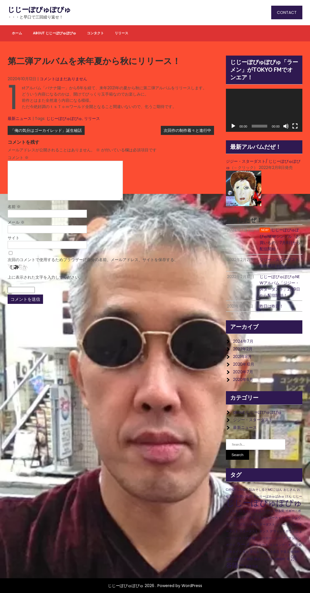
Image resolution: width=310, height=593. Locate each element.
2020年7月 (243, 372)
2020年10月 (243, 364)
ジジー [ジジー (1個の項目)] (280, 524)
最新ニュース (19, 118)
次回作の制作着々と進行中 (187, 130)
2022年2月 (243, 349)
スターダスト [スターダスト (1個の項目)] (249, 531)
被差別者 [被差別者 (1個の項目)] (252, 566)
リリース (121, 33)
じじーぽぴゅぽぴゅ (39, 10)
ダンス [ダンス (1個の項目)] (264, 531)
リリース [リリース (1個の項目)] (262, 545)
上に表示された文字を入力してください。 (45, 277)
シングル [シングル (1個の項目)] (239, 524)
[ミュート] (286, 126)
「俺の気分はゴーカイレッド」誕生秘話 (46, 130)
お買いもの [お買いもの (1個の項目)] (244, 496)
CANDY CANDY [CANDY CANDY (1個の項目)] (237, 490)
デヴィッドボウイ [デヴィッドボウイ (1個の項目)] (282, 531)
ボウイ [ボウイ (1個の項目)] (230, 545)
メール (16, 222)
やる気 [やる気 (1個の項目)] (279, 511)
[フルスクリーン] (295, 126)
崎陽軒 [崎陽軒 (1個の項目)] (295, 552)
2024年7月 (243, 341)
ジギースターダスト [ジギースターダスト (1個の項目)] (261, 524)
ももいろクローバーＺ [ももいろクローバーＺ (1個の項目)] (258, 511)
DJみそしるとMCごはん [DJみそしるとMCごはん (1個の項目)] (265, 490)
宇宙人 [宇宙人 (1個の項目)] (285, 552)
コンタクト (95, 33)
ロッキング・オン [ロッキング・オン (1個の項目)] (281, 545)
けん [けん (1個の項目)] (288, 496)
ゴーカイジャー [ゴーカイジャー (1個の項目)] (279, 518)
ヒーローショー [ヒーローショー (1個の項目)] (270, 538)
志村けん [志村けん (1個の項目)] (239, 559)
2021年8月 (242, 356)
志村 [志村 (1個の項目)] (229, 559)
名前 (14, 206)
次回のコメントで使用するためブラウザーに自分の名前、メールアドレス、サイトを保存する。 (93, 259)
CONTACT (287, 12)
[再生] (233, 126)
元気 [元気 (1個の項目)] (298, 545)
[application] (264, 110)
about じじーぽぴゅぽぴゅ (54, 33)
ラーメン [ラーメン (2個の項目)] (245, 544)
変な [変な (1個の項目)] (246, 552)
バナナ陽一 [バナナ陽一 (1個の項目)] (250, 538)
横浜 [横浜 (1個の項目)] (250, 559)
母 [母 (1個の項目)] (288, 559)
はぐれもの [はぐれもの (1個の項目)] (233, 511)
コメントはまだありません (63, 79)
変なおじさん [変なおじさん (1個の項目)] (259, 552)
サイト (14, 238)
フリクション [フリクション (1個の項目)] (291, 538)
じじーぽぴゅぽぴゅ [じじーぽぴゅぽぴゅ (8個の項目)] (264, 503)
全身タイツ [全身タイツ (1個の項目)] (233, 552)
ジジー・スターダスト (253, 420)
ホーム (17, 33)
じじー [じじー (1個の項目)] (297, 496)
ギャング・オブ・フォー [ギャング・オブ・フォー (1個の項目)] (250, 518)
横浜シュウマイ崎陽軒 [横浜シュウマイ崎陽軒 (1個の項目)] (269, 559)
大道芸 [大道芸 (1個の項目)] (274, 552)
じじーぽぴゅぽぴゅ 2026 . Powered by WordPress (155, 585)
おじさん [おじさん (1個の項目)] (289, 490)
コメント (18, 157)
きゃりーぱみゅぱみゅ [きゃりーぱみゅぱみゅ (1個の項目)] (268, 496)
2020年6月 (243, 379)
